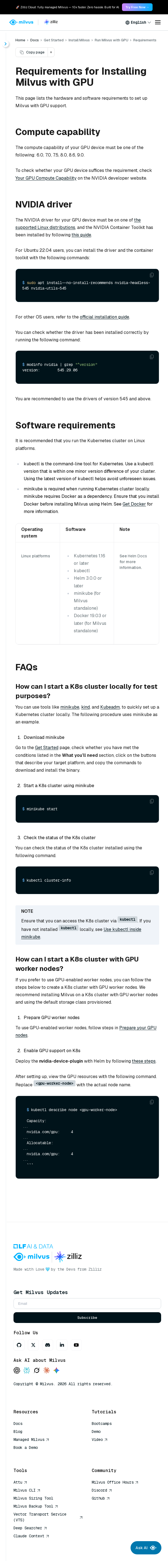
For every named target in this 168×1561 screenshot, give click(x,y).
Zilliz (95, 1269)
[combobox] (138, 22)
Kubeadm (110, 707)
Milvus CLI (26, 1490)
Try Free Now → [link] (137, 7)
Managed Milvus (31, 1439)
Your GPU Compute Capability (46, 178)
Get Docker (134, 504)
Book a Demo (25, 1447)
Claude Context (31, 1535)
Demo (96, 1431)
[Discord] (47, 1345)
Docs (34, 40)
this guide (81, 235)
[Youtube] (76, 1345)
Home (20, 40)
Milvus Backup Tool (35, 1506)
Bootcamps (102, 1423)
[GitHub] (19, 1345)
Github (101, 1498)
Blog (17, 1431)
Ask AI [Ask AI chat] (146, 1547)
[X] (33, 1345)
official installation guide (104, 317)
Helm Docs (137, 555)
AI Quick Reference (33, 1455)
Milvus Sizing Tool (33, 1498)
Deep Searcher (30, 1527)
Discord (102, 1490)
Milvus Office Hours (115, 1482)
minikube (69, 707)
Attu (20, 1482)
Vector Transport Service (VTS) (48, 1517)
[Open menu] (158, 22)
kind (85, 707)
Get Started (46, 747)
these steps (144, 1061)
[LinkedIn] (61, 1345)
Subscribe (87, 1317)
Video (100, 1439)
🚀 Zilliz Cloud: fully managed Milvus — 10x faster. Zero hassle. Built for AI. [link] (67, 7)
